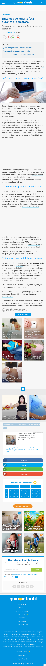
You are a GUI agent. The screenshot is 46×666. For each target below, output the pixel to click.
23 (14, 493)
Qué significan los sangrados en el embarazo (9, 356)
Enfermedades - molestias (14, 306)
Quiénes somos (22, 604)
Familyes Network (21, 651)
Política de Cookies (9, 577)
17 (28, 490)
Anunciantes (22, 621)
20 (39, 490)
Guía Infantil (22, 655)
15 (21, 490)
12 (10, 490)
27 (28, 493)
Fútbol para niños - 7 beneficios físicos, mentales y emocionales (33, 550)
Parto (4, 428)
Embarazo (6, 14)
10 (39, 487)
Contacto (22, 618)
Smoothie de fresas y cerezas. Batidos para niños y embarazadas (33, 356)
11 (6, 490)
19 (36, 490)
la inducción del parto (30, 206)
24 (17, 493)
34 (17, 497)
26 (25, 493)
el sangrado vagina (31, 285)
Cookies (21, 608)
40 (39, 497)
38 (32, 497)
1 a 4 (12, 487)
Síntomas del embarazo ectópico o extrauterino (11, 334)
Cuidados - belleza (21, 425)
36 (25, 497)
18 (32, 490)
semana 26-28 (34, 244)
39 (36, 497)
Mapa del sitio (23, 624)
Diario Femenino (23, 659)
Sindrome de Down (8, 425)
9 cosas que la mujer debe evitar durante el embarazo (23, 393)
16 (25, 490)
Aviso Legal (21, 614)
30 (39, 493)
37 (28, 497)
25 (21, 493)
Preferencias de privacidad (19, 574)
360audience (29, 664)
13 (14, 490)
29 (36, 493)
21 (6, 493)
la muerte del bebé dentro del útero (23, 67)
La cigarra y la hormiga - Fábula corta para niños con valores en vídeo (33, 528)
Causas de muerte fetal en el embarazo (11, 379)
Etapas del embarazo (34, 425)
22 (10, 493)
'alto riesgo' (38, 133)
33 (14, 497)
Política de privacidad (22, 611)
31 (6, 497)
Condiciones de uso (32, 574)
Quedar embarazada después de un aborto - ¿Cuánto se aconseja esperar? (33, 333)
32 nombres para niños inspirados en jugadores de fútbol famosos (11, 550)
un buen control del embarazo (17, 111)
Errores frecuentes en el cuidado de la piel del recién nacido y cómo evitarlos (11, 527)
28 (32, 493)
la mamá (19, 265)
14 (17, 490)
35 (21, 497)
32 (10, 497)
